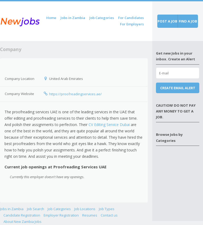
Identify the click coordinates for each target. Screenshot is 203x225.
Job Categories (101, 17)
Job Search (35, 208)
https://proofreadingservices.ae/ (75, 94)
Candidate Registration (21, 215)
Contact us (109, 215)
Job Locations (84, 208)
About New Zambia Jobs (22, 221)
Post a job (167, 21)
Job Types (106, 208)
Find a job (188, 21)
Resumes (89, 215)
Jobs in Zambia (73, 17)
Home (51, 17)
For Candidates (131, 17)
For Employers (132, 24)
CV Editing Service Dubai (109, 124)
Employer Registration (61, 215)
